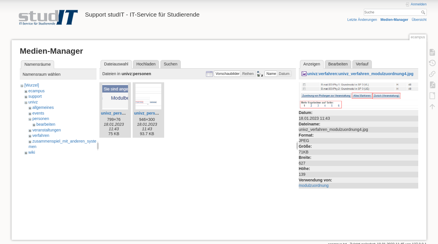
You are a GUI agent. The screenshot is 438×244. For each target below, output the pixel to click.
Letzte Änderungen (362, 20)
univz (33, 102)
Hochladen (146, 64)
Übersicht (419, 20)
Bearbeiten (338, 64)
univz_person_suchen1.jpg (160, 113)
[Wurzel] (31, 85)
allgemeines (43, 107)
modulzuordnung (314, 185)
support (35, 96)
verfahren (40, 135)
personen (40, 118)
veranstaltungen (46, 130)
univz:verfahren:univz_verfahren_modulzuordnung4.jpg (360, 73)
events (38, 113)
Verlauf (362, 64)
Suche (424, 12)
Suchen (170, 64)
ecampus (36, 91)
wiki (31, 152)
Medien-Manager (394, 20)
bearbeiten (45, 124)
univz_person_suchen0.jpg (126, 113)
